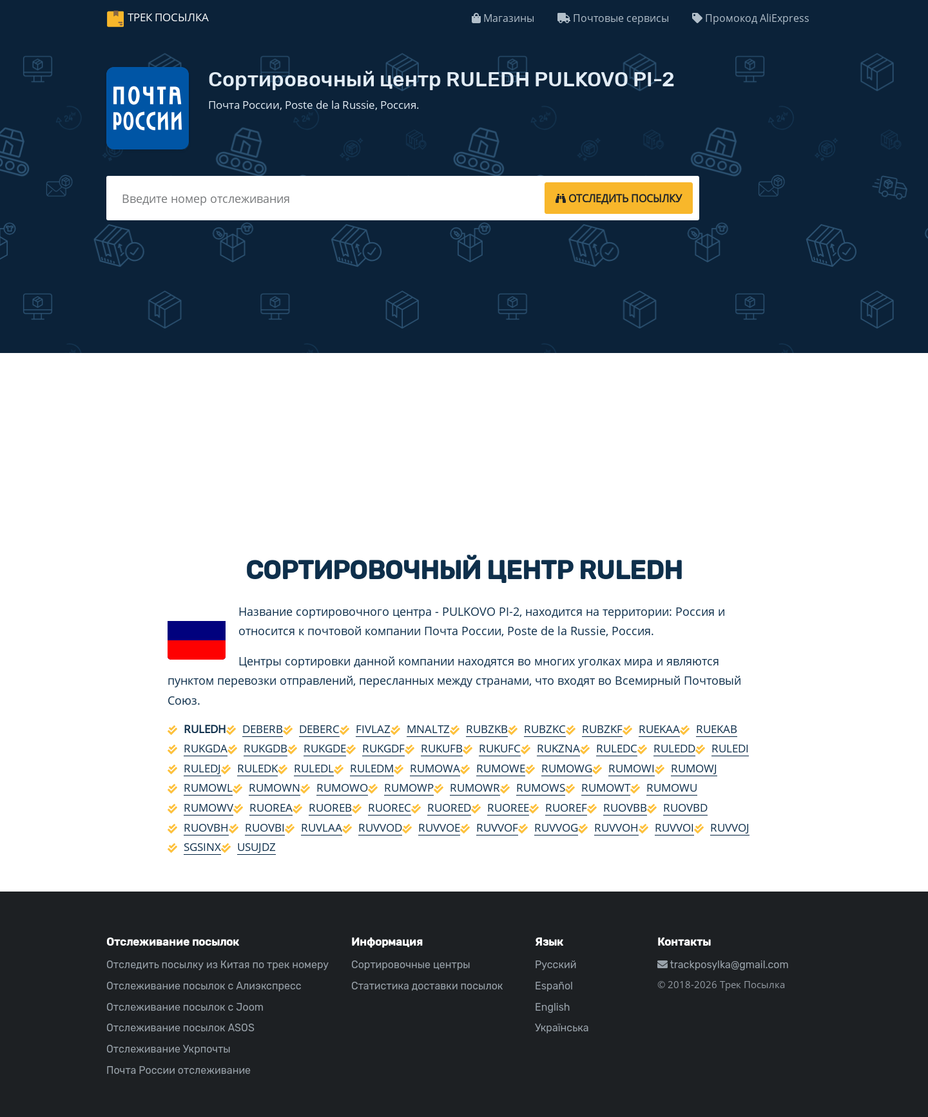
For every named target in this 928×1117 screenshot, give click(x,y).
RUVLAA (321, 827)
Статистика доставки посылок (427, 986)
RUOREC (389, 807)
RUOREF (566, 807)
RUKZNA (558, 748)
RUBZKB (487, 728)
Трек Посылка (168, 17)
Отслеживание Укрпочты (168, 1049)
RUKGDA (205, 748)
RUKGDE (325, 748)
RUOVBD (685, 807)
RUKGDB (265, 748)
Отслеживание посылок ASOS (180, 1028)
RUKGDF (383, 748)
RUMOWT (605, 787)
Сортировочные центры (410, 965)
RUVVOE (439, 827)
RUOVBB (625, 807)
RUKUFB (442, 748)
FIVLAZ (373, 728)
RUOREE (508, 807)
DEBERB (262, 728)
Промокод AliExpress (750, 18)
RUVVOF (497, 827)
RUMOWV (208, 807)
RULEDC (616, 748)
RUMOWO (342, 787)
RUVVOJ (729, 827)
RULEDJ (202, 768)
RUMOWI (631, 768)
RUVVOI (674, 827)
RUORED (449, 807)
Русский (555, 965)
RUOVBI (265, 827)
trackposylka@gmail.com (723, 965)
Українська (562, 1028)
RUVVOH (616, 827)
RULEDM (372, 768)
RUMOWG (566, 768)
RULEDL (314, 768)
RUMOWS (540, 787)
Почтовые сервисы (613, 18)
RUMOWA (435, 768)
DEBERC (319, 728)
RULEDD (674, 748)
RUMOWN (274, 787)
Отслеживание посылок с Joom (185, 1007)
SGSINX (202, 846)
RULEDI (730, 748)
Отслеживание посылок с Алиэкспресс (204, 986)
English (552, 1007)
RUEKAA (659, 728)
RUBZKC (545, 728)
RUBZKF (602, 728)
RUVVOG (556, 827)
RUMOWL (208, 787)
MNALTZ (428, 728)
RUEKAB (716, 728)
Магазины (503, 18)
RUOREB (330, 807)
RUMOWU (671, 787)
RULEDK (257, 768)
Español (554, 986)
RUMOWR (475, 787)
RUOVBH (206, 827)
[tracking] (619, 197)
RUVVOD (380, 827)
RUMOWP (409, 787)
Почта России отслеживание (178, 1070)
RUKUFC (500, 748)
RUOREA (271, 807)
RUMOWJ (694, 768)
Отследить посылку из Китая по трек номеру (217, 965)
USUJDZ (256, 846)
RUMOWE (500, 768)
